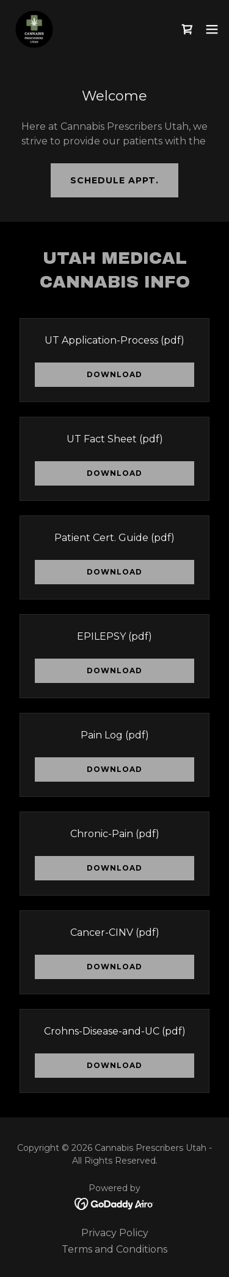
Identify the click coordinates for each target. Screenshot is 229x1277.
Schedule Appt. (114, 180)
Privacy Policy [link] (114, 1233)
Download (114, 374)
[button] (212, 29)
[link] (34, 29)
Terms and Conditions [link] (114, 1249)
